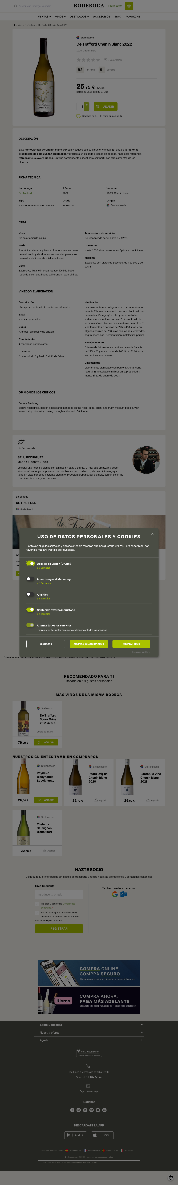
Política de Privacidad (61, 549)
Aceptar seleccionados (88, 644)
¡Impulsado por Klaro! (141, 652)
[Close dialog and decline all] (152, 533)
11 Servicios (44, 583)
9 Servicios (43, 567)
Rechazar (45, 644)
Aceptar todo (131, 644)
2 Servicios (43, 598)
